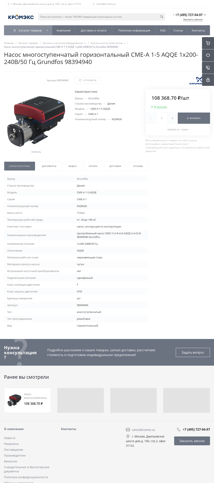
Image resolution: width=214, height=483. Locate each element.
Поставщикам (13, 450)
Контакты (68, 429)
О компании (14, 429)
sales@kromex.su (106, 4)
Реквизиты (11, 444)
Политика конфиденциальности (26, 477)
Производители (15, 455)
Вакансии (10, 461)
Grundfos (93, 98)
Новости (9, 438)
